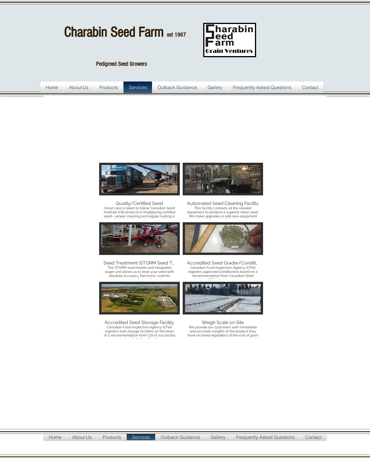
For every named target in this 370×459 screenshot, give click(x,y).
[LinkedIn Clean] (313, 444)
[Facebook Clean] (304, 444)
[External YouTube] (190, 389)
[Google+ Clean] (322, 444)
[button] (139, 191)
